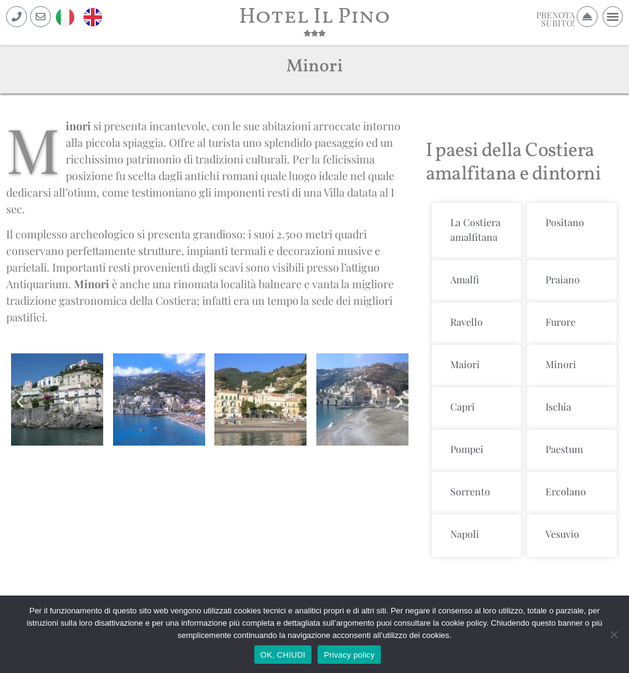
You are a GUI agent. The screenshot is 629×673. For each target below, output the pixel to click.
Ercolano (565, 491)
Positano (564, 222)
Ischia (558, 406)
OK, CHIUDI (282, 654)
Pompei (466, 449)
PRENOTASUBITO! (555, 19)
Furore (560, 321)
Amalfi (464, 279)
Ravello (466, 321)
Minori (560, 364)
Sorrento (470, 491)
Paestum (564, 449)
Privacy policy (349, 654)
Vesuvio (562, 533)
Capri (462, 406)
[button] (613, 16)
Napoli (464, 533)
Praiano (562, 279)
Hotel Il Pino (314, 17)
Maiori (465, 364)
